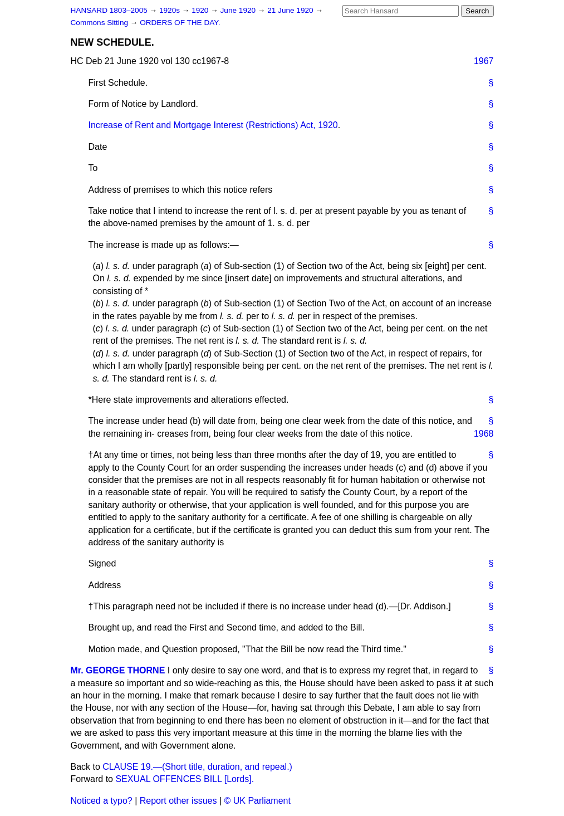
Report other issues (178, 800)
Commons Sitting (100, 22)
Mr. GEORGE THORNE (118, 670)
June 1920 (239, 10)
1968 (484, 433)
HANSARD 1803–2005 (109, 10)
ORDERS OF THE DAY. (180, 22)
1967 (484, 61)
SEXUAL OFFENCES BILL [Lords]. (184, 779)
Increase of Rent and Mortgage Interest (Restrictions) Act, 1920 (213, 125)
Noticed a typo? (102, 800)
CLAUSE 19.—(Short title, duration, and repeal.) (197, 766)
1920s (170, 10)
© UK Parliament (257, 800)
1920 (201, 10)
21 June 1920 (291, 10)
